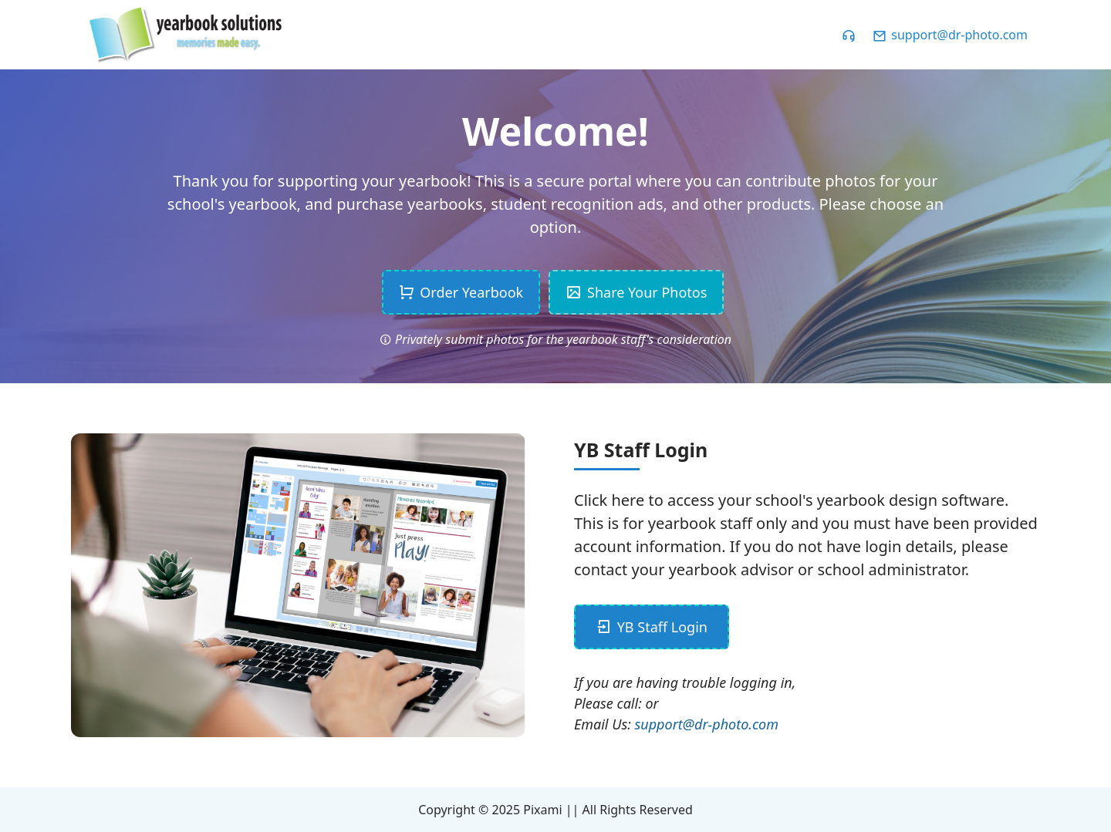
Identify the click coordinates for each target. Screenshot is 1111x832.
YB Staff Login (651, 627)
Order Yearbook (461, 292)
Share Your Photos (636, 292)
